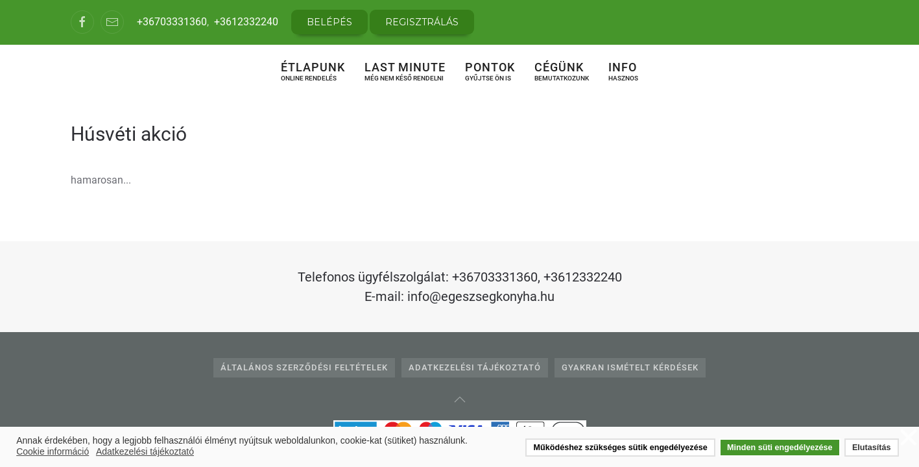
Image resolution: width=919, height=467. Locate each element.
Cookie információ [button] (52, 451)
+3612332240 (246, 22)
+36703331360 (172, 22)
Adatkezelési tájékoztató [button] (145, 451)
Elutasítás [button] (871, 447)
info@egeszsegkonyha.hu (481, 296)
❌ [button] (909, 438)
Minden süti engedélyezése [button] (779, 447)
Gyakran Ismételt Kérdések (630, 367)
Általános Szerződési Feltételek (304, 367)
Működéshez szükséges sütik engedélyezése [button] (621, 447)
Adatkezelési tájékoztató (475, 367)
